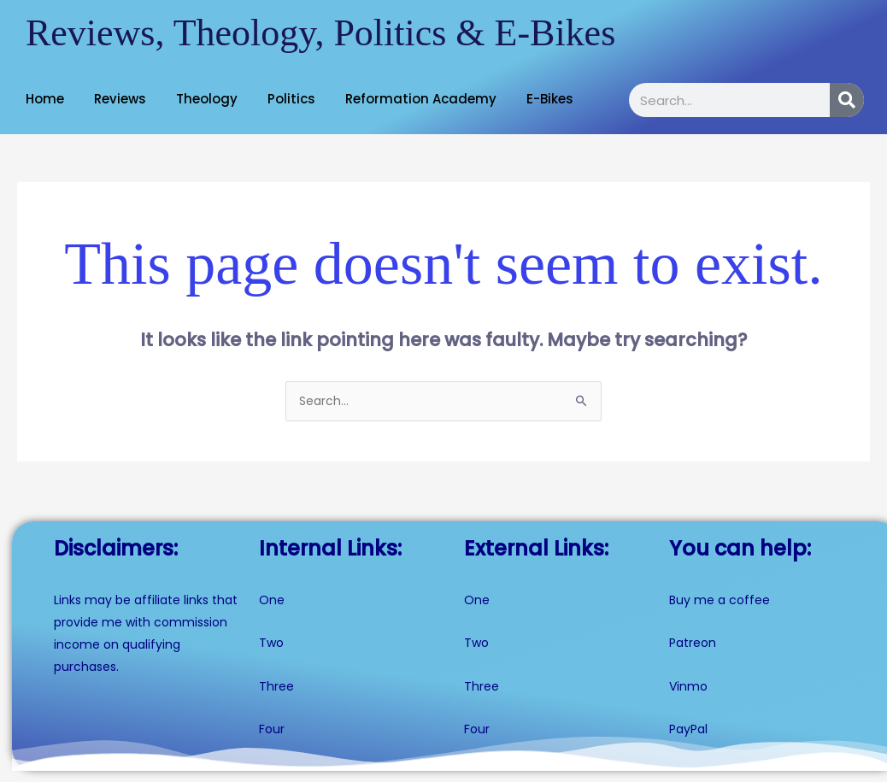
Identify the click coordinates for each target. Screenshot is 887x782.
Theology (207, 99)
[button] (49, 99)
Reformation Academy (420, 99)
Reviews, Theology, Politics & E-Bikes (321, 33)
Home (45, 99)
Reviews (120, 99)
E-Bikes (549, 99)
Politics (291, 99)
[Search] (847, 100)
